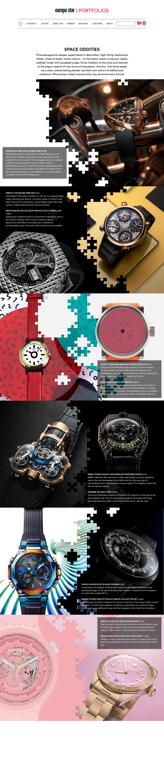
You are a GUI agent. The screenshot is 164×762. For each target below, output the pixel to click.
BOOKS (45, 23)
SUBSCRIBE (97, 23)
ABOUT (110, 23)
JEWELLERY (57, 23)
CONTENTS (32, 23)
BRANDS (71, 23)
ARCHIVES (83, 23)
